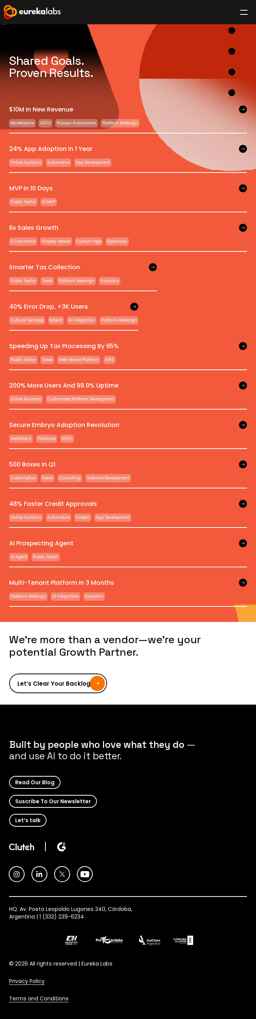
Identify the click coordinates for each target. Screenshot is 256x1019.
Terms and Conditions (39, 998)
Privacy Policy (27, 981)
